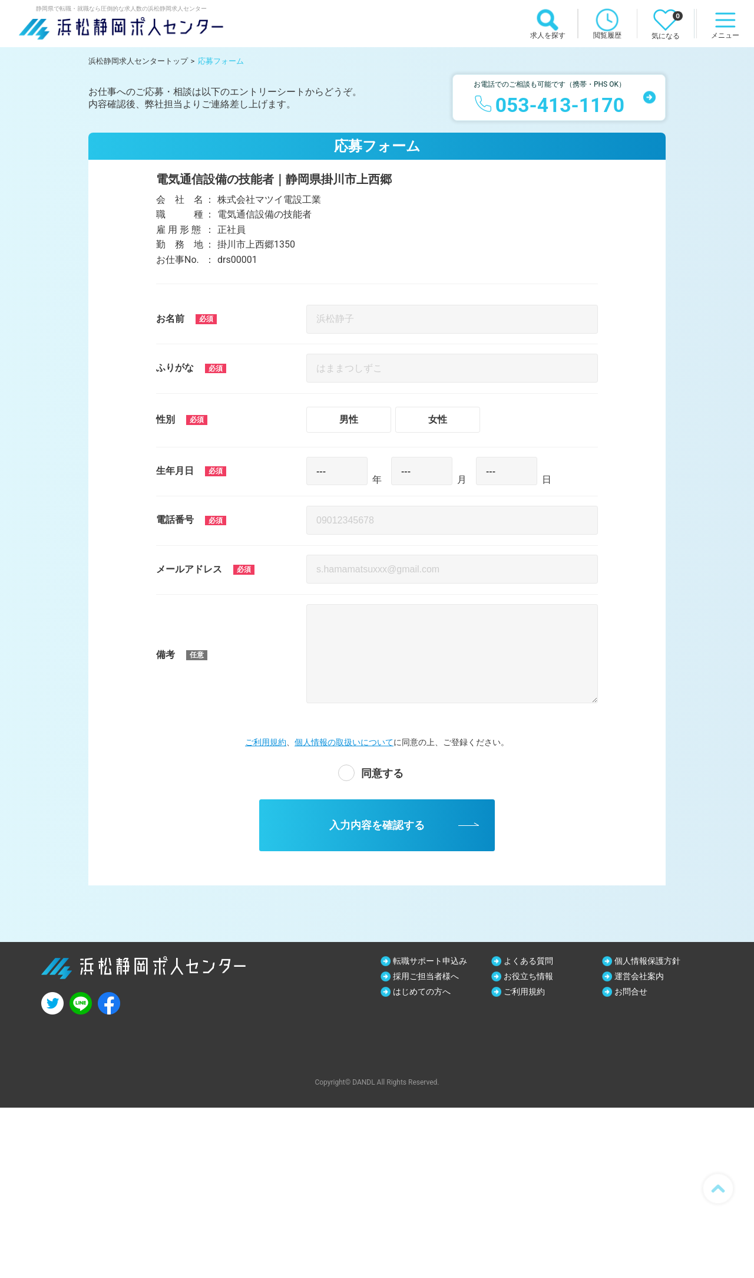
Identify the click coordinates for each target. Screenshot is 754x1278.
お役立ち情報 (528, 976)
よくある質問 (528, 961)
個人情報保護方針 (647, 961)
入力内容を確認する (377, 825)
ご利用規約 (265, 742)
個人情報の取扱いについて (344, 742)
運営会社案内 (639, 976)
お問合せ (630, 991)
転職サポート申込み (430, 961)
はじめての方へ (422, 991)
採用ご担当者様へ (426, 976)
